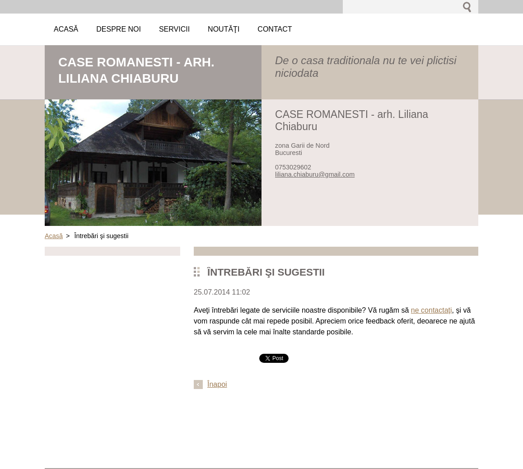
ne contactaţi (431, 310)
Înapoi (217, 384)
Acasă (54, 235)
